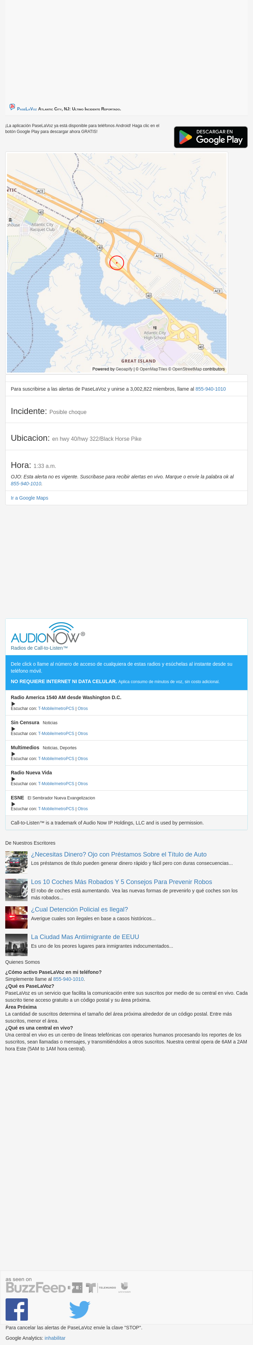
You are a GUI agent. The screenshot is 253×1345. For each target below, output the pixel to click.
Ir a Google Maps (29, 498)
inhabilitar (55, 1338)
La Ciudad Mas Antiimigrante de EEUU (85, 936)
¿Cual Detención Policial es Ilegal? (79, 909)
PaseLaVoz (27, 109)
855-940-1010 (211, 389)
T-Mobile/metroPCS (56, 708)
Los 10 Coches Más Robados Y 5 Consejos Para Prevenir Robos (121, 881)
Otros (83, 708)
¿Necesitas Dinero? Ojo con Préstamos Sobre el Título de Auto (119, 854)
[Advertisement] (92, 48)
